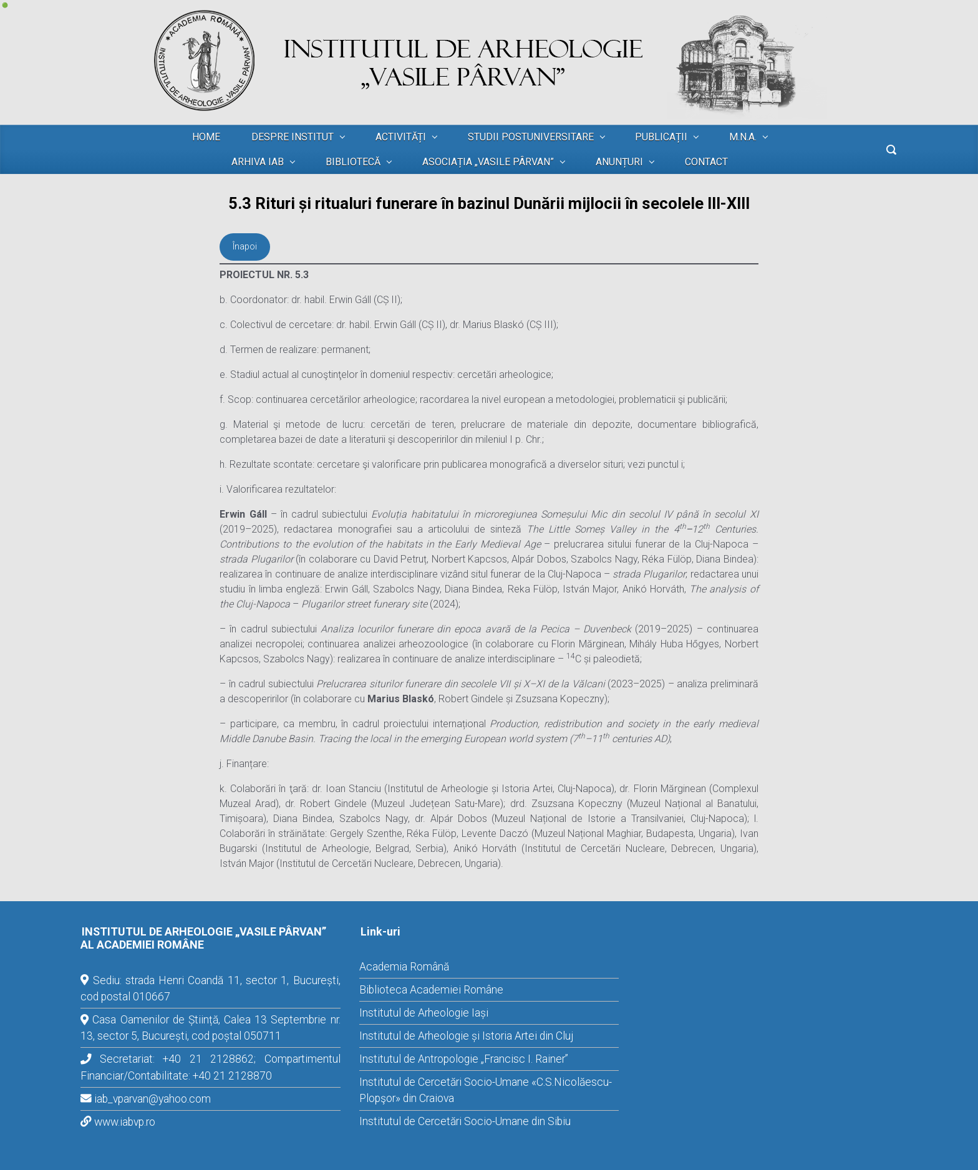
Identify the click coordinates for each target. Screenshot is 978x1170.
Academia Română (404, 966)
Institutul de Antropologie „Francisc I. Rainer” (463, 1059)
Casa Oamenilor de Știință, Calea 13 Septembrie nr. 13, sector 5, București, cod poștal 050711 (210, 1027)
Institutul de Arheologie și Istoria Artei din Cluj (466, 1036)
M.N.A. (743, 137)
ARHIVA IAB (257, 162)
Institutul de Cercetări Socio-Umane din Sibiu (465, 1121)
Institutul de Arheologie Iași (423, 1013)
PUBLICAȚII (661, 137)
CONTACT (706, 162)
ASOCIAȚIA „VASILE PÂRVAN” (488, 162)
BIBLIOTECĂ (353, 162)
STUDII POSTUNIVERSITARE (531, 137)
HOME (206, 137)
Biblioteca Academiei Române (431, 990)
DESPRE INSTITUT (292, 137)
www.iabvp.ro (124, 1122)
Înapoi (245, 246)
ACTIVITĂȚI (400, 137)
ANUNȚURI (619, 162)
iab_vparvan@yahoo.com (152, 1099)
